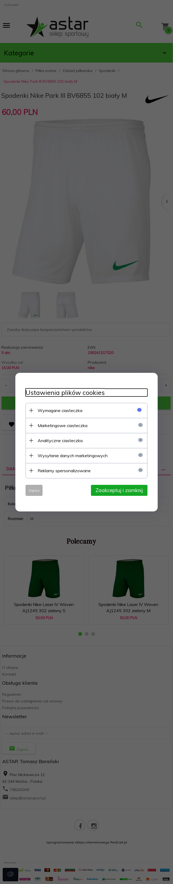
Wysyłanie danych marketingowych (72, 455)
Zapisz (33, 490)
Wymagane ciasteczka (59, 410)
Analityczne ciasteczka (59, 440)
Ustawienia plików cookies (64, 392)
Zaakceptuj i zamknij (120, 490)
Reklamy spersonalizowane (63, 470)
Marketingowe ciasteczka (62, 425)
